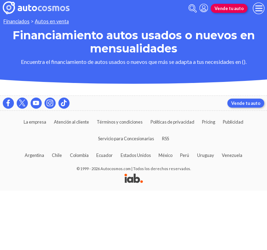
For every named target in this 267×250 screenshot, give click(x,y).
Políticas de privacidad (172, 122)
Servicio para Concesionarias (126, 138)
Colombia (79, 155)
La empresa (35, 122)
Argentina (34, 155)
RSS (165, 138)
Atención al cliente (71, 122)
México (165, 155)
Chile (57, 155)
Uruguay (205, 155)
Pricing (208, 122)
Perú (184, 155)
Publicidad (233, 122)
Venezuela (232, 155)
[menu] (259, 8)
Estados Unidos (136, 155)
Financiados (16, 21)
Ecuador (104, 155)
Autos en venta (52, 21)
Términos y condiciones (120, 122)
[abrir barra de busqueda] (192, 8)
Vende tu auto (229, 8)
